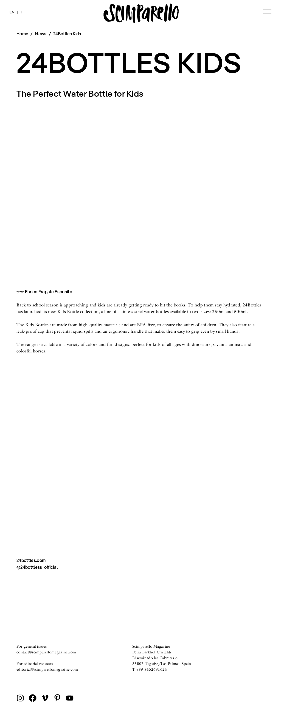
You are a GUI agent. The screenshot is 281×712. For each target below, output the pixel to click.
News (40, 33)
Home (22, 33)
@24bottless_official (37, 567)
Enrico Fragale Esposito (48, 291)
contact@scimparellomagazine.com (46, 652)
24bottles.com (31, 560)
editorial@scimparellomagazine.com (47, 669)
